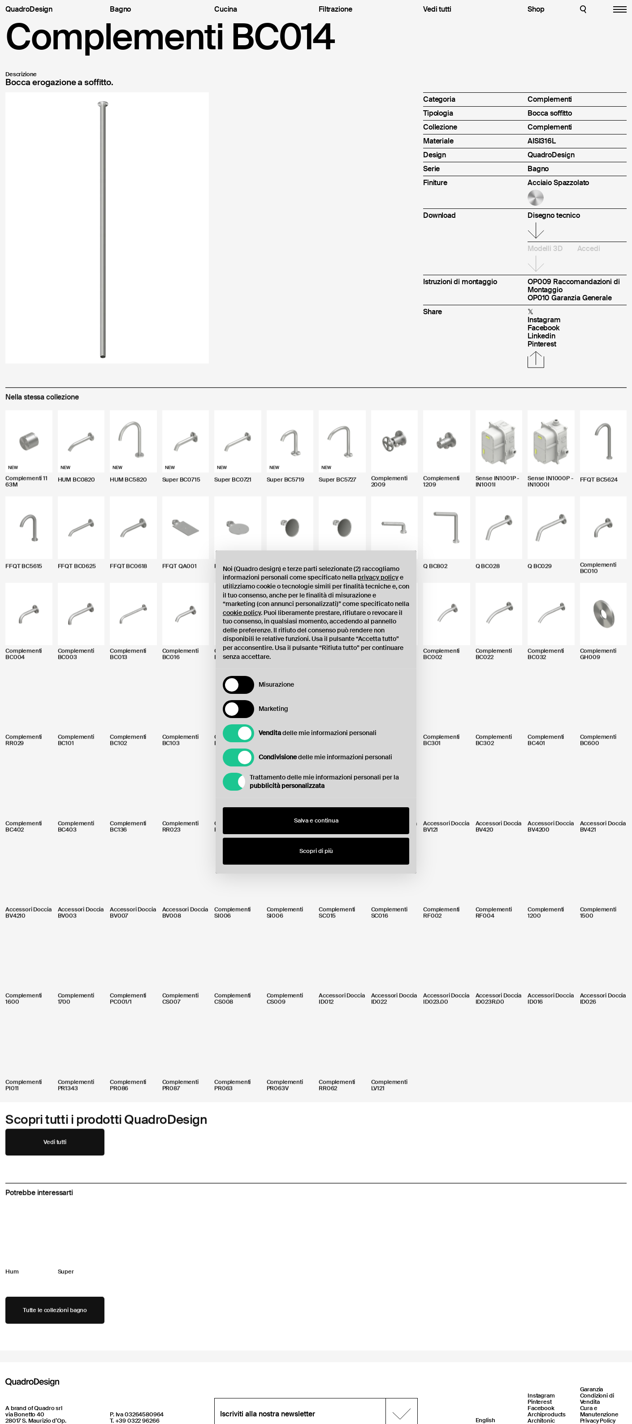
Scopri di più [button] (316, 851)
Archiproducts (547, 1414)
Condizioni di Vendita (597, 1399)
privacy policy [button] (378, 577)
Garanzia (591, 1389)
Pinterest (540, 1402)
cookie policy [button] (242, 613)
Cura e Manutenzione (599, 1411)
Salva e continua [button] (316, 820)
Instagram (541, 1395)
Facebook (541, 1408)
